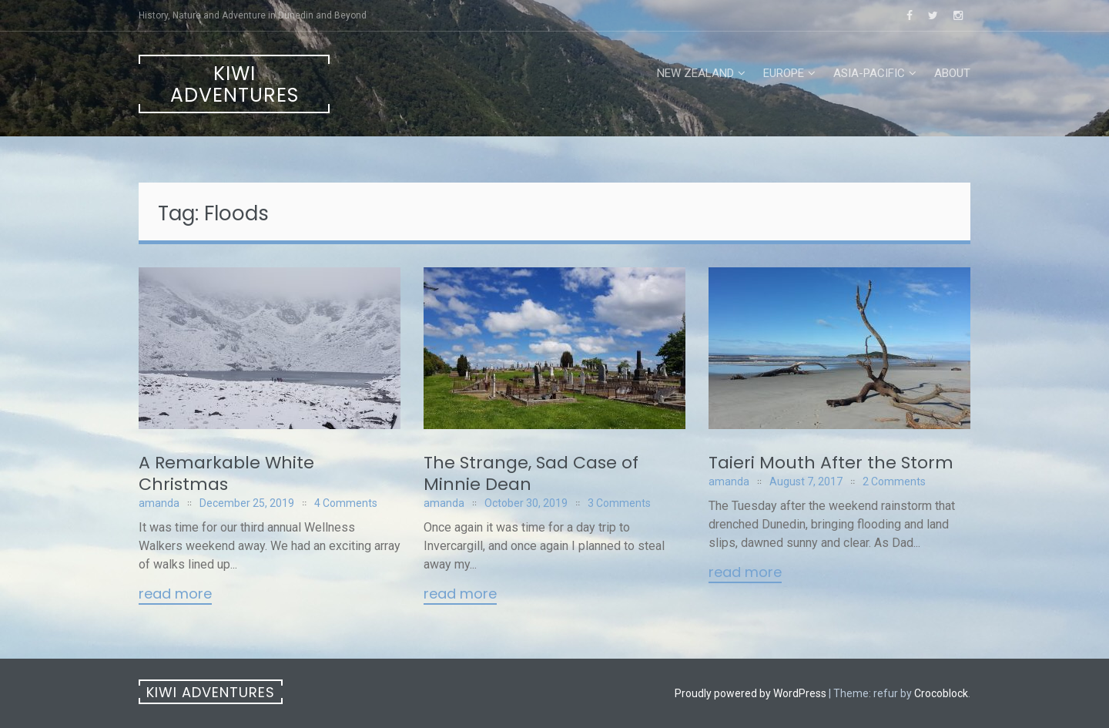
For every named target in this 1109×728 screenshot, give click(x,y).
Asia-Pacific (869, 73)
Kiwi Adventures (234, 84)
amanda (159, 503)
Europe (783, 73)
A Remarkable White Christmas (226, 473)
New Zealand (695, 73)
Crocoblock (941, 693)
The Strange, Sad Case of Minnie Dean (531, 473)
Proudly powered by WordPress (750, 693)
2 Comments (894, 481)
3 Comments (619, 503)
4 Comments (345, 503)
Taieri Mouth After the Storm (831, 463)
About (952, 73)
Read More (175, 594)
